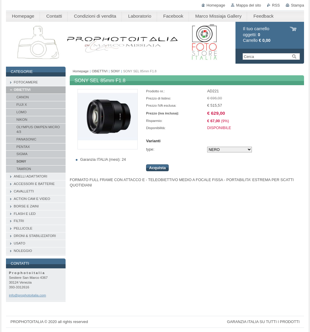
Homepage (216, 5)
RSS (276, 5)
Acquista (157, 168)
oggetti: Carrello (256, 34)
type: (150, 149)
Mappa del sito (248, 5)
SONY (115, 71)
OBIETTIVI (100, 71)
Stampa (297, 5)
